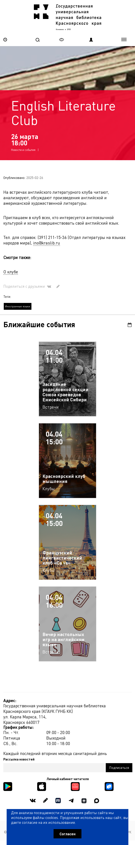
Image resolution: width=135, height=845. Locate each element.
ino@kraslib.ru (46, 243)
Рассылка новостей (19, 759)
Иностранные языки (17, 306)
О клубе (10, 271)
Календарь (130, 325)
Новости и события (23, 150)
